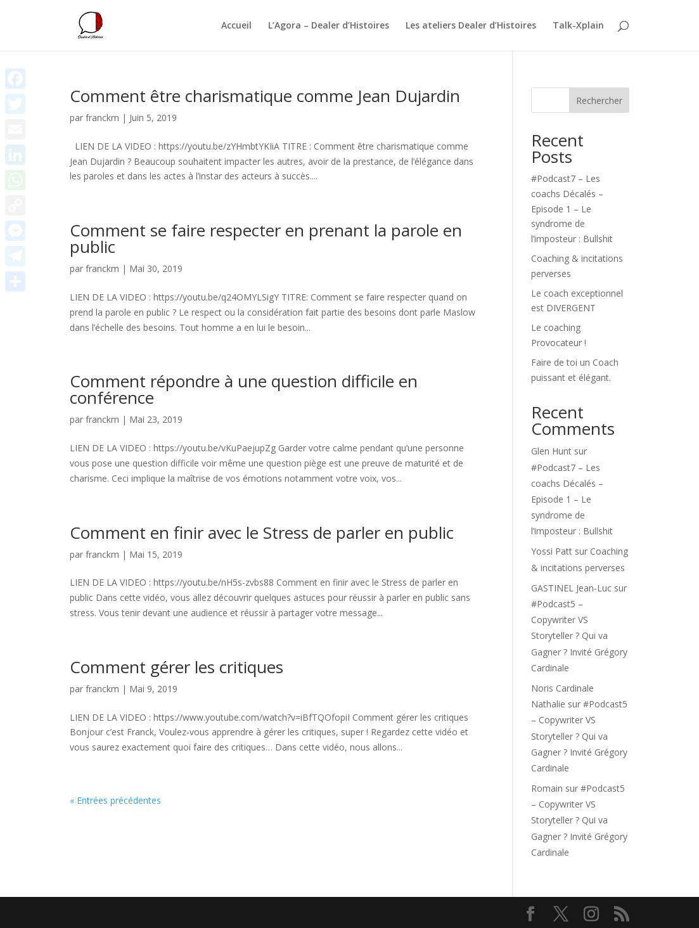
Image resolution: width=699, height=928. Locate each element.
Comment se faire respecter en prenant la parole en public (266, 238)
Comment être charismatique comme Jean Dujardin (265, 95)
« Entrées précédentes (115, 800)
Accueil (236, 26)
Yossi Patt (551, 551)
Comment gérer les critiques (176, 666)
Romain (547, 788)
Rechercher (599, 100)
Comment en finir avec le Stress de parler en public (262, 532)
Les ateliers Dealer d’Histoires (471, 26)
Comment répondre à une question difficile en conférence (244, 389)
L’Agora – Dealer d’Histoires (328, 26)
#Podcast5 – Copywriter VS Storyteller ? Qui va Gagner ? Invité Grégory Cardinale (579, 636)
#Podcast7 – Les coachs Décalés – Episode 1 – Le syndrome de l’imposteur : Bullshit (572, 208)
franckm (102, 118)
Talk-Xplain (578, 26)
